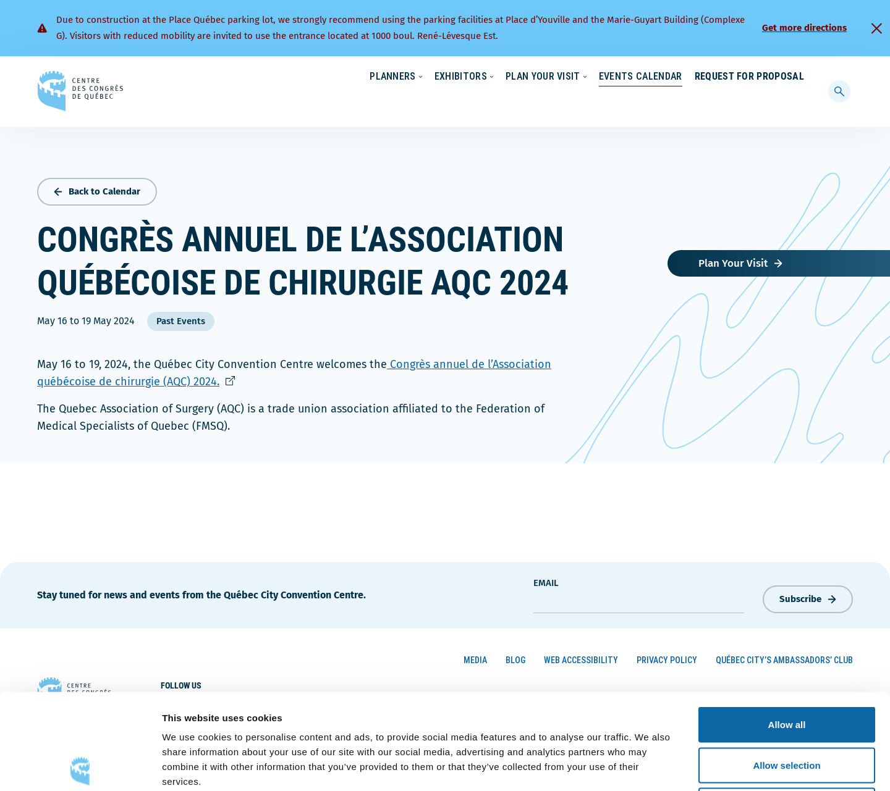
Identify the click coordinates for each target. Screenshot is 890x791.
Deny (787, 710)
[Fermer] (876, 28)
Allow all (787, 629)
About (703, 77)
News (659, 77)
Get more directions (804, 27)
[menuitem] (799, 76)
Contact (754, 77)
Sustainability (600, 77)
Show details (648, 766)
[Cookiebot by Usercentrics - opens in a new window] (80, 767)
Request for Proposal (749, 101)
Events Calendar (628, 101)
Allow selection (786, 669)
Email (546, 579)
